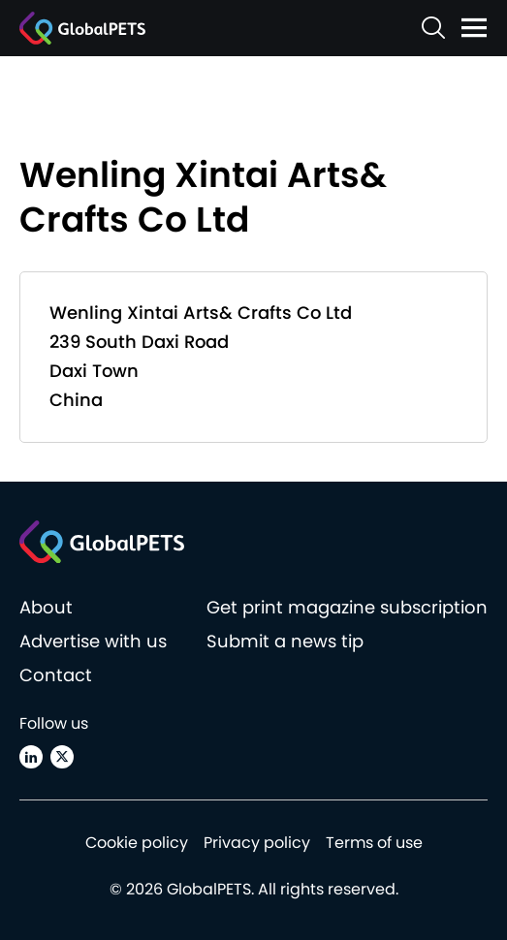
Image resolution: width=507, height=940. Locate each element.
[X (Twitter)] (62, 756)
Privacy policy (257, 842)
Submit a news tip (285, 641)
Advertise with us (93, 641)
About (46, 607)
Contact (55, 675)
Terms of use (374, 842)
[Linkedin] (31, 756)
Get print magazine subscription (347, 607)
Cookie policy (136, 842)
